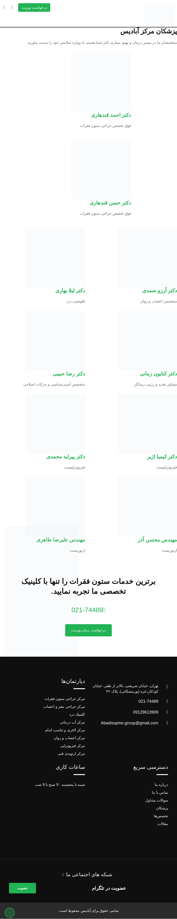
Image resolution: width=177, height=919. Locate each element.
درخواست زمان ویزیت (88, 630)
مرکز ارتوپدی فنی (71, 754)
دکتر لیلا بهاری (70, 290)
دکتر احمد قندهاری (111, 115)
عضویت (22, 888)
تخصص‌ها (161, 816)
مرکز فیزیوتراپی (72, 746)
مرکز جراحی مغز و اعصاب (64, 707)
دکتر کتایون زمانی (158, 374)
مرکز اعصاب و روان (69, 738)
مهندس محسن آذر (157, 540)
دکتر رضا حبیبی (69, 374)
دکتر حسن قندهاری (110, 203)
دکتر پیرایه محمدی (65, 457)
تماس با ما (160, 793)
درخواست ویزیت (34, 7)
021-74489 (88, 610)
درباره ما (161, 785)
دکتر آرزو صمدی (159, 290)
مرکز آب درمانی (72, 722)
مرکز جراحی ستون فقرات (64, 699)
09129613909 (145, 712)
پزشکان (162, 808)
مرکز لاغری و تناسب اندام (65, 730)
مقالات (162, 824)
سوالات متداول (156, 800)
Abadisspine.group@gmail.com (129, 723)
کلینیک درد (77, 715)
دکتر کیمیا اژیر (162, 457)
